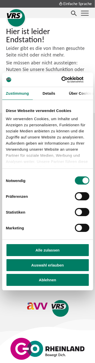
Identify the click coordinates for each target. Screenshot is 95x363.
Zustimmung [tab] (17, 93)
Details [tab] (49, 93)
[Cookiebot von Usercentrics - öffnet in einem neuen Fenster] (67, 79)
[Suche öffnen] (74, 13)
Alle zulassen (47, 250)
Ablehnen (47, 280)
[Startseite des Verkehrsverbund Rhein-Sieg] (16, 18)
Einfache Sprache (75, 3)
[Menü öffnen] (85, 13)
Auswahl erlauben (47, 265)
